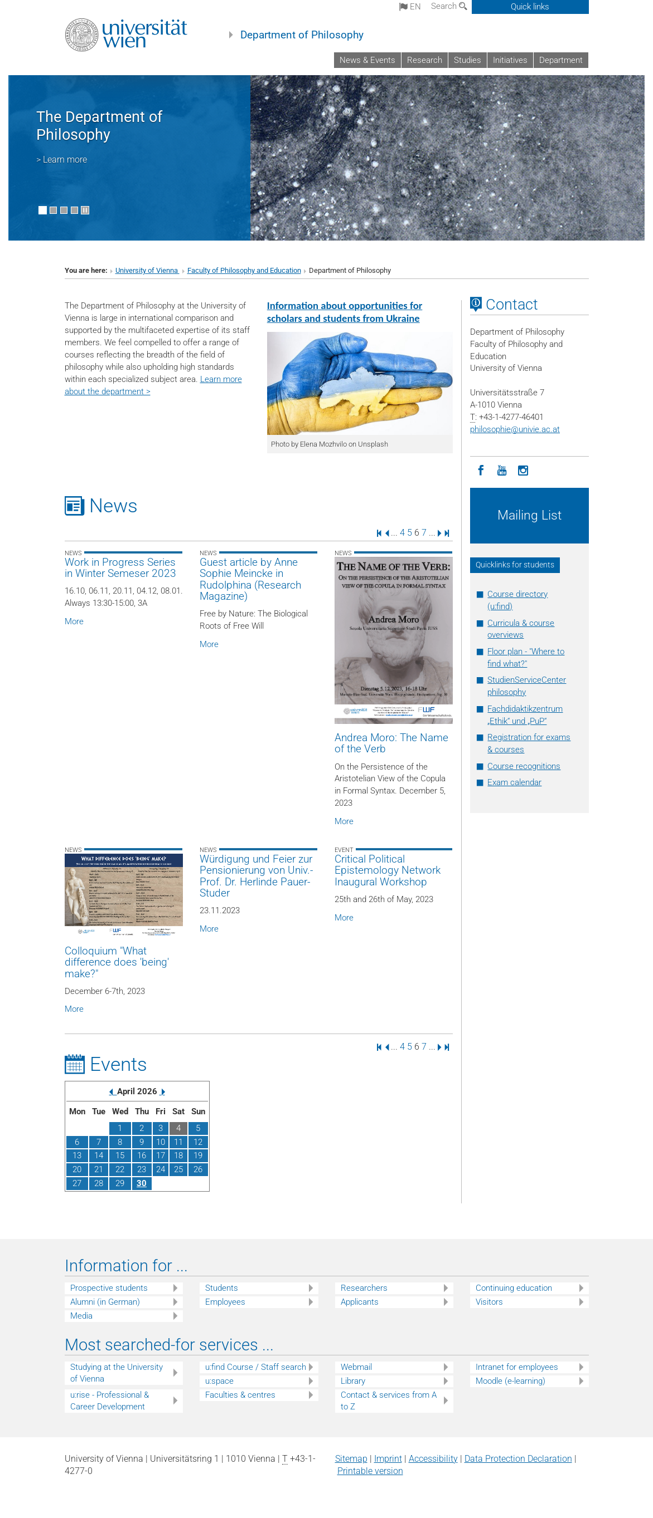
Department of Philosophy (302, 35)
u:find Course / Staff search (255, 1367)
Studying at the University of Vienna (116, 1373)
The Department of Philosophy (99, 126)
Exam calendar (514, 782)
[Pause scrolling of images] (85, 210)
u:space (219, 1381)
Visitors (489, 1302)
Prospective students (109, 1288)
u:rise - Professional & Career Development (109, 1401)
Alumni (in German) (105, 1302)
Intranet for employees (517, 1367)
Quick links (530, 7)
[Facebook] (480, 469)
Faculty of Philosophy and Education (244, 270)
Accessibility (433, 1458)
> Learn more (61, 159)
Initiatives (510, 60)
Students (221, 1288)
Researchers (364, 1288)
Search (449, 6)
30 (142, 1183)
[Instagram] (523, 469)
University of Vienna (147, 270)
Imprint (388, 1458)
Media (81, 1316)
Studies (467, 60)
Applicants (360, 1302)
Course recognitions (523, 766)
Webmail (356, 1367)
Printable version (370, 1471)
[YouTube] (501, 469)
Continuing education (514, 1288)
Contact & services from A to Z (389, 1401)
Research (424, 60)
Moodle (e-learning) (510, 1381)
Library (353, 1381)
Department (561, 60)
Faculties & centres (240, 1395)
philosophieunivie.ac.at (515, 429)
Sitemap (351, 1458)
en (410, 7)
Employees (225, 1302)
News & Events (367, 60)
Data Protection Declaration (518, 1458)
